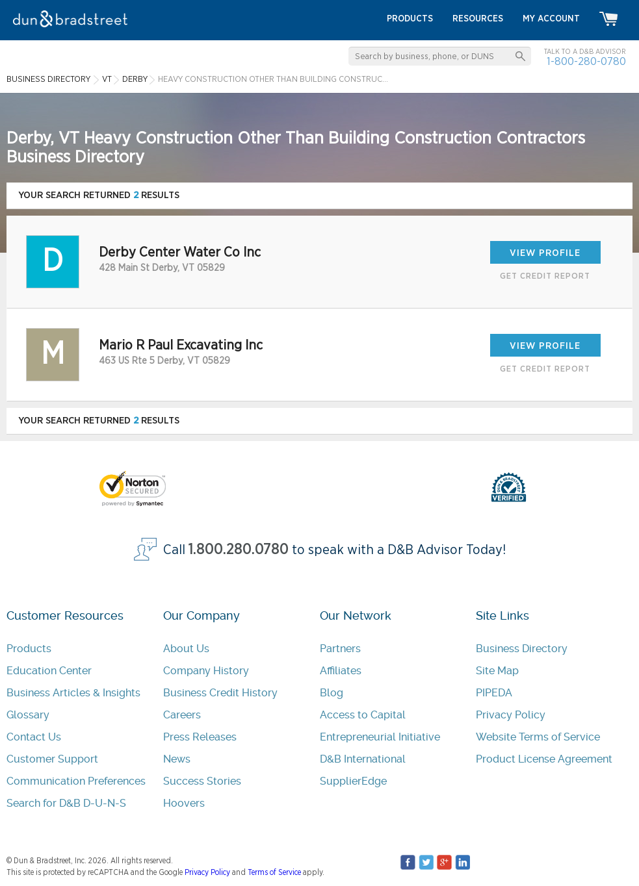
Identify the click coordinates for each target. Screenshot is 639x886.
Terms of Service (274, 872)
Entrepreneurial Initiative (380, 737)
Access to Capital (363, 715)
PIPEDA (494, 693)
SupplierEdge (353, 781)
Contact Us (34, 737)
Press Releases (200, 737)
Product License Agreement (544, 759)
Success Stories (202, 781)
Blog (331, 693)
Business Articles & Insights (73, 693)
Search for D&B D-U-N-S (66, 803)
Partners (340, 648)
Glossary (28, 715)
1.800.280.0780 (239, 549)
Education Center (49, 670)
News (176, 759)
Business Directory (521, 648)
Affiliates (340, 670)
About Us (186, 648)
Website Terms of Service (538, 737)
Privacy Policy (510, 715)
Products (29, 648)
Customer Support (52, 759)
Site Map (497, 670)
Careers (182, 715)
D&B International (363, 759)
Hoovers (184, 803)
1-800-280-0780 (586, 61)
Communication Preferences (76, 781)
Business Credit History (220, 693)
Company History (206, 670)
